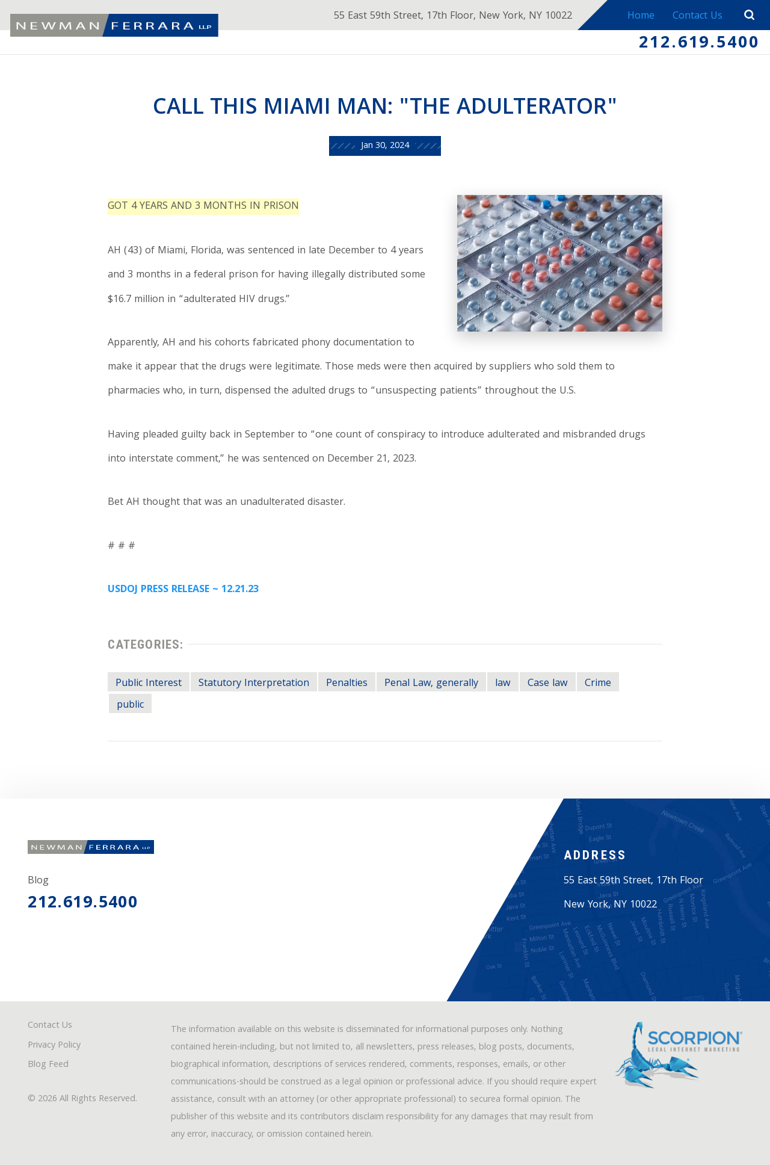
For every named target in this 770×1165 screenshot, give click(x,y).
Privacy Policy (54, 1046)
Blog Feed (48, 1065)
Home (640, 16)
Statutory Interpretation (254, 684)
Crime (598, 684)
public (130, 705)
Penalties (347, 684)
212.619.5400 (699, 44)
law (503, 684)
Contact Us (697, 16)
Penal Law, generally (431, 684)
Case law (548, 684)
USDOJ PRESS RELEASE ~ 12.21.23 (183, 590)
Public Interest (149, 684)
